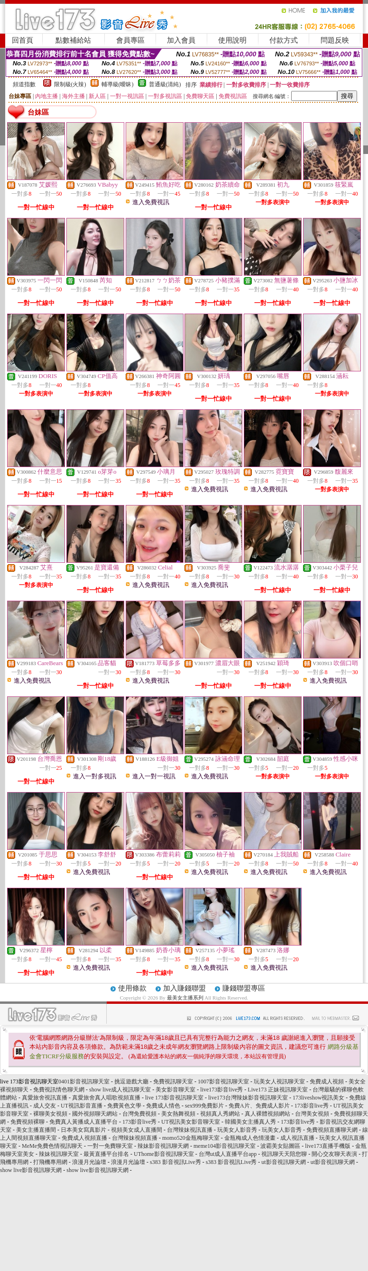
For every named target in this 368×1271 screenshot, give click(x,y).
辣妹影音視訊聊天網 (163, 1146)
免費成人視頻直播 (84, 1138)
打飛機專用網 (50, 1162)
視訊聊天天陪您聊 (284, 1154)
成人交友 (44, 1105)
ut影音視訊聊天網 (283, 1162)
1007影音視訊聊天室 (223, 1081)
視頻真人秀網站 (220, 1113)
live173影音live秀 (221, 1089)
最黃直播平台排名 (106, 1154)
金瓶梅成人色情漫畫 (250, 1138)
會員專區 (130, 40)
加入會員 (181, 40)
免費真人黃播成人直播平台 (83, 1121)
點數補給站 (73, 40)
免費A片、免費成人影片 (259, 1105)
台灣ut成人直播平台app (228, 1154)
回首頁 (22, 40)
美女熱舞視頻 (178, 1113)
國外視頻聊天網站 (95, 1113)
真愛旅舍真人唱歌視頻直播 (106, 1097)
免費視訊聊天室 (173, 1081)
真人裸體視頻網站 (267, 1113)
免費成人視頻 (327, 1081)
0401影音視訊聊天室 (84, 1081)
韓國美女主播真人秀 (250, 1121)
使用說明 (232, 40)
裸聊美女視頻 (50, 1113)
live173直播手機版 (327, 1146)
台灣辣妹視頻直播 (134, 1138)
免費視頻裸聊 (27, 1121)
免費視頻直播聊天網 (332, 1130)
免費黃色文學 (124, 1105)
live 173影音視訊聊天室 (174, 1097)
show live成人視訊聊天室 (120, 1089)
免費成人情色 (163, 1105)
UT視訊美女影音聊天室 (190, 1121)
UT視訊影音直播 (81, 1105)
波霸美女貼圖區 (280, 1146)
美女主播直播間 (36, 1130)
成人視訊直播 (297, 1138)
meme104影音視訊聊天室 (224, 1146)
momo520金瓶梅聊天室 (191, 1138)
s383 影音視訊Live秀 (175, 1162)
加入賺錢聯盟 (184, 988)
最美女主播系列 (185, 998)
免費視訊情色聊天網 (58, 1089)
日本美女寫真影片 (83, 1130)
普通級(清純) (165, 84)
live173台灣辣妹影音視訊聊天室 (248, 1097)
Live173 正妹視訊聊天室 (278, 1089)
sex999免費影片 (204, 1105)
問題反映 (335, 40)
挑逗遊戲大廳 (131, 1081)
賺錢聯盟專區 (243, 988)
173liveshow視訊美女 (318, 1097)
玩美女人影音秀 (237, 1130)
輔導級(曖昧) (117, 84)
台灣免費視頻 (139, 1113)
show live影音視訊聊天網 (31, 1170)
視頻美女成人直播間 (136, 1130)
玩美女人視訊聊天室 (279, 1081)
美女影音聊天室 (175, 1089)
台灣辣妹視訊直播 (189, 1130)
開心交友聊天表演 (334, 1154)
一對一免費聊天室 (110, 1146)
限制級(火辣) (70, 84)
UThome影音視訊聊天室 (164, 1154)
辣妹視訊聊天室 (59, 1154)
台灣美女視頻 (312, 1113)
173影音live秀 (311, 1105)
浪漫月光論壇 (89, 1162)
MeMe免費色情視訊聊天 (52, 1146)
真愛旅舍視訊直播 (44, 1097)
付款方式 (283, 40)
